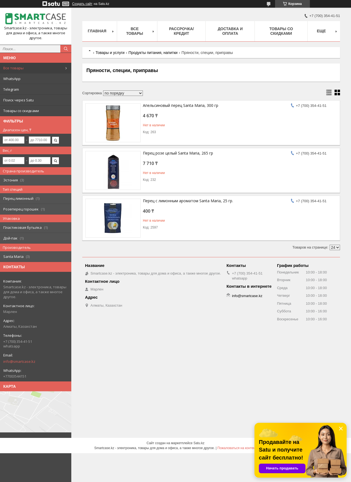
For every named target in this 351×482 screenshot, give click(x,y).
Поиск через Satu (18, 100)
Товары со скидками (21, 110)
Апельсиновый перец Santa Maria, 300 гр (180, 105)
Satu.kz (198, 443)
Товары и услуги (109, 52)
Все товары (13, 67)
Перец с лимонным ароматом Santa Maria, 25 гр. (188, 200)
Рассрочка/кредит (181, 31)
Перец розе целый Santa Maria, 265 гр (178, 153)
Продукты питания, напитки (153, 52)
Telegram (11, 89)
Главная (97, 31)
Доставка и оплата (230, 31)
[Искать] (65, 49)
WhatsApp (12, 78)
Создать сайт (82, 4)
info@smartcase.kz (19, 361)
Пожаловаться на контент (237, 448)
